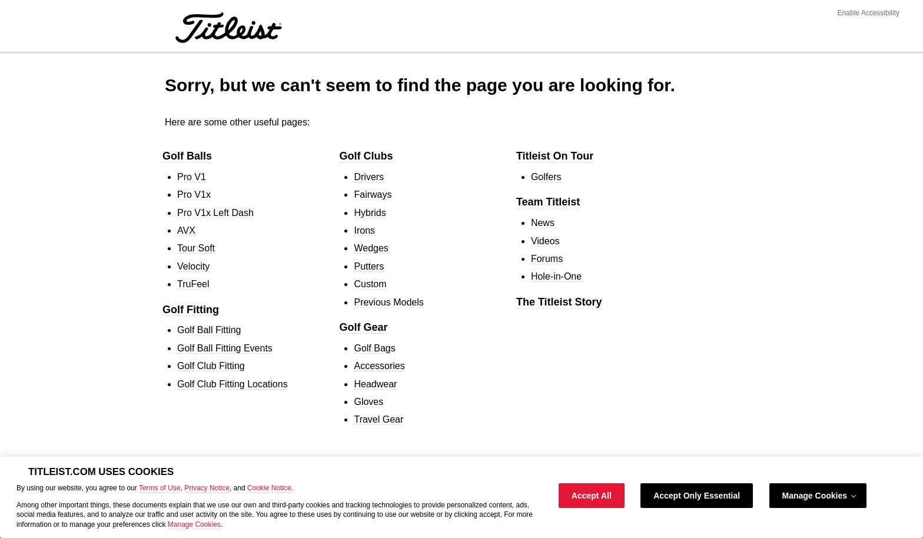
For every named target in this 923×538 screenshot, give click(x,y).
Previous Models (388, 302)
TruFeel (193, 284)
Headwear (375, 384)
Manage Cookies (194, 524)
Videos (545, 241)
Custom (370, 284)
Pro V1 (191, 177)
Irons (364, 230)
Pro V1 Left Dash (215, 213)
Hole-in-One (556, 276)
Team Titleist (548, 202)
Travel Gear (378, 419)
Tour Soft (196, 248)
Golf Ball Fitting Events (225, 348)
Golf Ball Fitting (209, 330)
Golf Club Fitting (211, 366)
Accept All (592, 495)
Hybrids (370, 213)
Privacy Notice (207, 488)
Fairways (372, 195)
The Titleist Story (559, 302)
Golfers (546, 177)
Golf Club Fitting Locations (232, 384)
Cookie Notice (269, 488)
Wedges (371, 248)
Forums (547, 259)
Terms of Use (160, 488)
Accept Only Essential (696, 495)
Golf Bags (374, 348)
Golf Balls (187, 156)
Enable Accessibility (868, 13)
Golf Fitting (190, 310)
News (543, 223)
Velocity (193, 266)
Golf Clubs (366, 156)
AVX (186, 230)
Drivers (369, 177)
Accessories (379, 366)
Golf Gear (363, 327)
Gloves (368, 402)
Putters (369, 266)
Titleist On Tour (554, 156)
